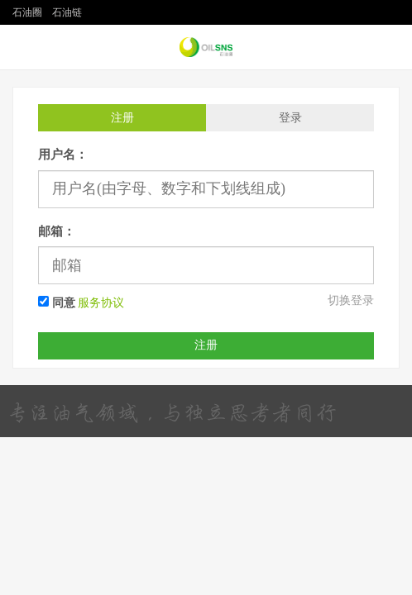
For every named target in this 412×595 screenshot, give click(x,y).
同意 (56, 302)
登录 (290, 118)
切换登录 (351, 300)
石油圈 (27, 12)
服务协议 (101, 303)
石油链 (67, 12)
